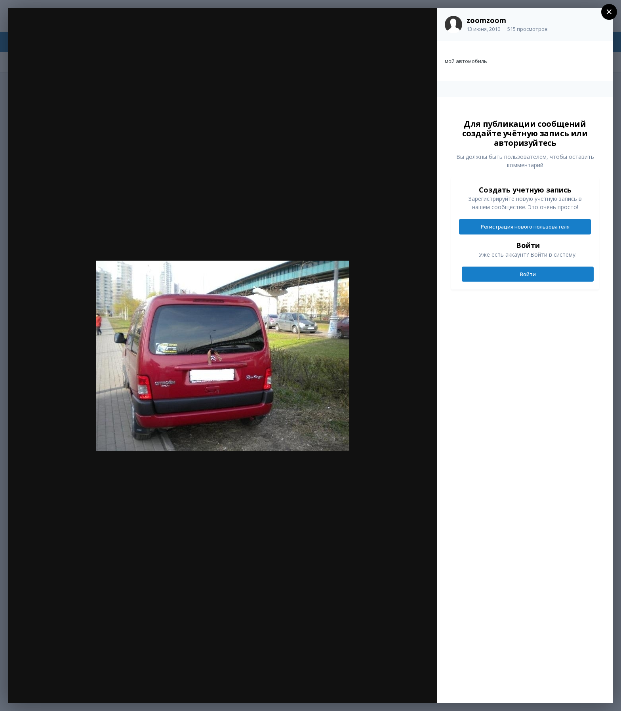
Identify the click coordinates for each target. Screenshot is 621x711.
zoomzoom (486, 20)
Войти (528, 274)
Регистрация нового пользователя (525, 226)
